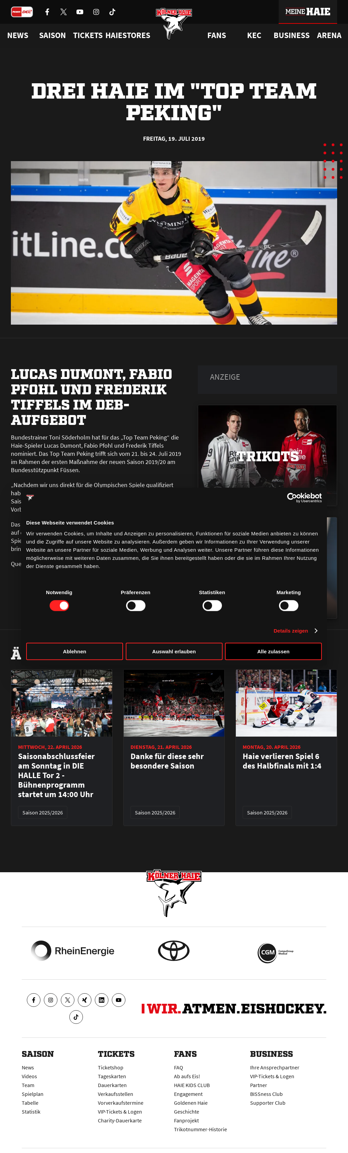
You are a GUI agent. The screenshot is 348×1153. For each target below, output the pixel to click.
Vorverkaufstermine (120, 1102)
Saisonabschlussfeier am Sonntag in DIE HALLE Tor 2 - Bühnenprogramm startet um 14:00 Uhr (56, 775)
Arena (329, 35)
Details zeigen (291, 631)
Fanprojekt (186, 1120)
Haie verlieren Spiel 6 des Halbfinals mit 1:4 (282, 761)
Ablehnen (74, 651)
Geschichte (186, 1111)
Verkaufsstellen (115, 1093)
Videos (29, 1076)
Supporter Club (267, 1102)
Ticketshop (110, 1067)
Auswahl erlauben (174, 651)
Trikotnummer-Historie (200, 1129)
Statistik (31, 1111)
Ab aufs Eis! (187, 1076)
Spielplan (33, 1093)
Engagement (188, 1093)
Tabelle (30, 1102)
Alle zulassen (273, 651)
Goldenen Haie (191, 1102)
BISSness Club (266, 1093)
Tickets (88, 35)
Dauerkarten (112, 1085)
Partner (258, 1085)
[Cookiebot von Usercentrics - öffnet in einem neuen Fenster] (292, 498)
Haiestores (127, 35)
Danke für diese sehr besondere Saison (167, 761)
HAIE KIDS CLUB (192, 1085)
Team (28, 1085)
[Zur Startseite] (174, 28)
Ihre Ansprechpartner (274, 1067)
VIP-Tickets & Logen (120, 1111)
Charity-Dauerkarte (120, 1120)
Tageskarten (112, 1076)
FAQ (178, 1067)
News (28, 1067)
